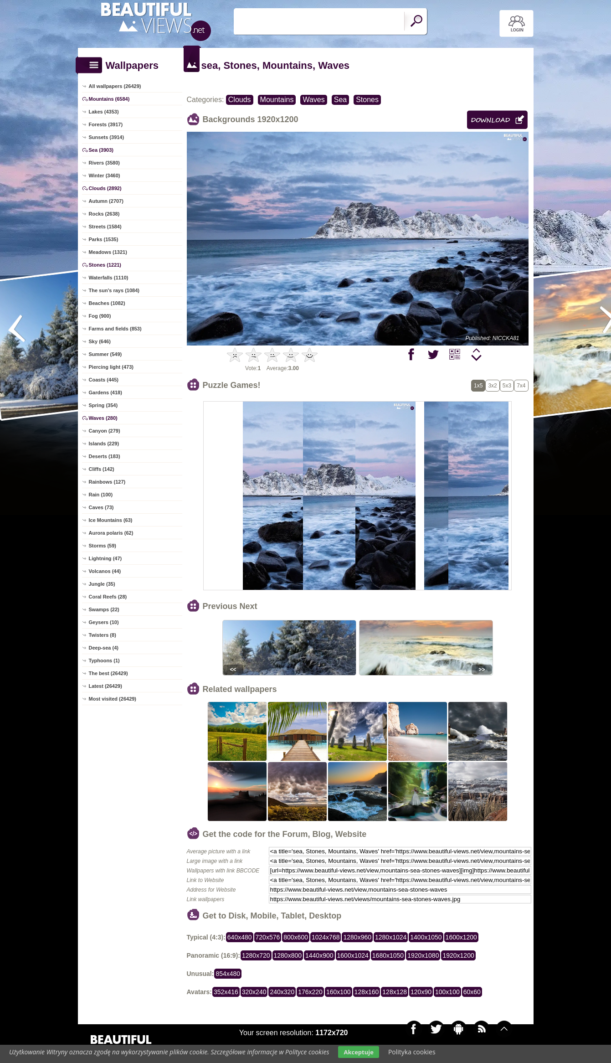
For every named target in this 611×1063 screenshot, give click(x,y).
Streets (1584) (105, 226)
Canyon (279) (104, 430)
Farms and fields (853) (115, 328)
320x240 (254, 992)
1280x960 (357, 937)
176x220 (310, 992)
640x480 (239, 937)
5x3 (507, 385)
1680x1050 (388, 955)
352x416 (226, 992)
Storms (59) (103, 545)
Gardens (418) (105, 392)
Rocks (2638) (104, 214)
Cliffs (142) (101, 469)
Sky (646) (100, 341)
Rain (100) (101, 494)
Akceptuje (358, 1052)
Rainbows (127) (107, 482)
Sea (340, 99)
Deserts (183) (104, 456)
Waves (313, 99)
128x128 (394, 992)
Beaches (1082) (107, 303)
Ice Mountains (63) (111, 520)
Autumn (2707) (106, 201)
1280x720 (256, 955)
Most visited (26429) (113, 699)
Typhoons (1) (104, 660)
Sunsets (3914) (106, 137)
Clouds (239, 99)
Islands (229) (104, 443)
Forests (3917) (106, 124)
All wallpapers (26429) (115, 86)
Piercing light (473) (111, 367)
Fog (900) (100, 316)
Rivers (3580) (104, 162)
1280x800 (288, 955)
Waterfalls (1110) (108, 277)
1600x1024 (353, 955)
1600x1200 (461, 937)
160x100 (338, 992)
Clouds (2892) (105, 188)
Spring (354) (103, 405)
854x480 (228, 973)
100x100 (447, 992)
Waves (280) (103, 418)
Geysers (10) (104, 622)
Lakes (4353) (104, 111)
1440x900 (319, 955)
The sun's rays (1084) (114, 290)
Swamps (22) (104, 609)
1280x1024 (390, 937)
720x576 (268, 937)
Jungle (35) (102, 584)
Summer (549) (105, 354)
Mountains (277, 99)
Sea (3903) (101, 150)
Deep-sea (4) (103, 647)
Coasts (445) (103, 379)
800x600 (295, 937)
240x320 (282, 992)
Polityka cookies (412, 1052)
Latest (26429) (105, 686)
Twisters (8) (102, 635)
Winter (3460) (104, 175)
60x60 (472, 992)
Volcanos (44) (105, 571)
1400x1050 (426, 937)
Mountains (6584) (109, 99)
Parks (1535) (103, 239)
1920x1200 (458, 955)
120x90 (421, 992)
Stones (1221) (105, 265)
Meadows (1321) (108, 252)
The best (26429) (108, 673)
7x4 (521, 385)
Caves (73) (101, 507)
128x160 (366, 992)
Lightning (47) (105, 558)
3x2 (492, 385)
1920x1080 (423, 955)
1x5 (478, 385)
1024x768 (326, 937)
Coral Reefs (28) (108, 596)
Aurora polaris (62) (111, 533)
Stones (367, 99)
